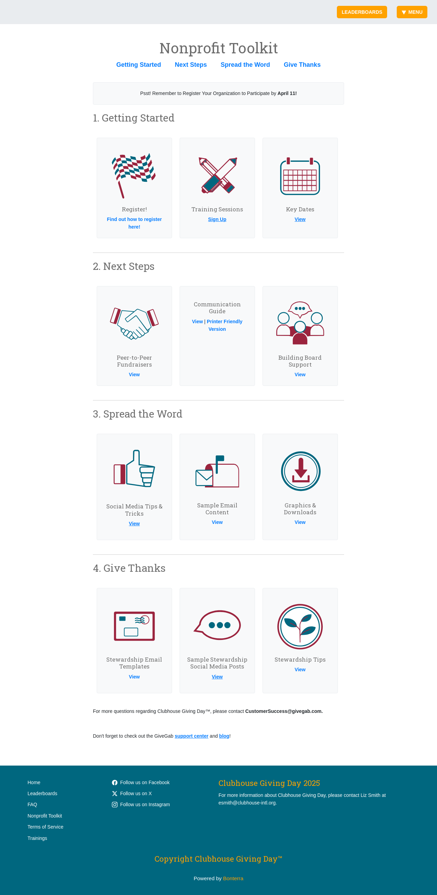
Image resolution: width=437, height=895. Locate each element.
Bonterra (233, 878)
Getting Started (138, 64)
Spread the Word (245, 64)
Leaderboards (362, 12)
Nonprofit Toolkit (45, 816)
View (300, 219)
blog (224, 736)
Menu (412, 12)
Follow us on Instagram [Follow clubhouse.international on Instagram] (141, 804)
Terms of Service (45, 827)
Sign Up (217, 219)
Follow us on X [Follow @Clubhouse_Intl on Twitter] (132, 793)
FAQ (32, 804)
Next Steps (191, 64)
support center (192, 736)
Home (34, 782)
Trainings (37, 838)
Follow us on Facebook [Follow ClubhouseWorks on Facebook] (141, 782)
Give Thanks (302, 64)
